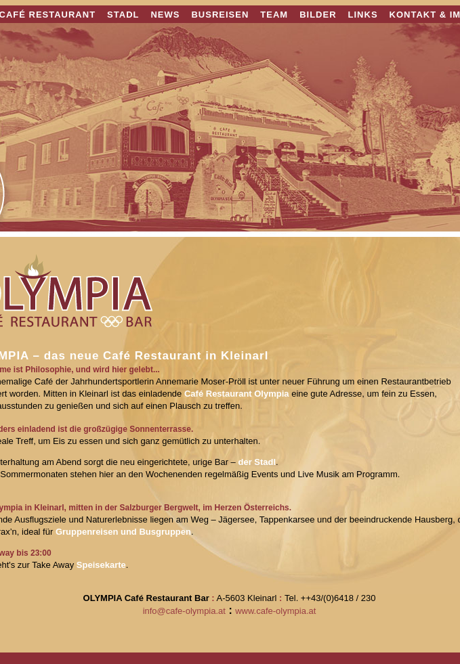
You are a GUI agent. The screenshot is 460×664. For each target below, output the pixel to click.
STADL (123, 14)
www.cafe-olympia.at (275, 611)
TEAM (274, 14)
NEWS (165, 14)
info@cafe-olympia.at (184, 611)
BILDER (317, 14)
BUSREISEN (220, 14)
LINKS (363, 14)
